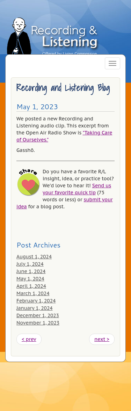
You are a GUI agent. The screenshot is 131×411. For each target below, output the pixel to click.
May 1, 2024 (30, 279)
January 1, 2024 (34, 308)
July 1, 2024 (30, 264)
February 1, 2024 (36, 301)
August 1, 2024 (34, 256)
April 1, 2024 (31, 286)
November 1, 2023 (37, 323)
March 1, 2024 (32, 293)
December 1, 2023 (37, 315)
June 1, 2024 (30, 271)
